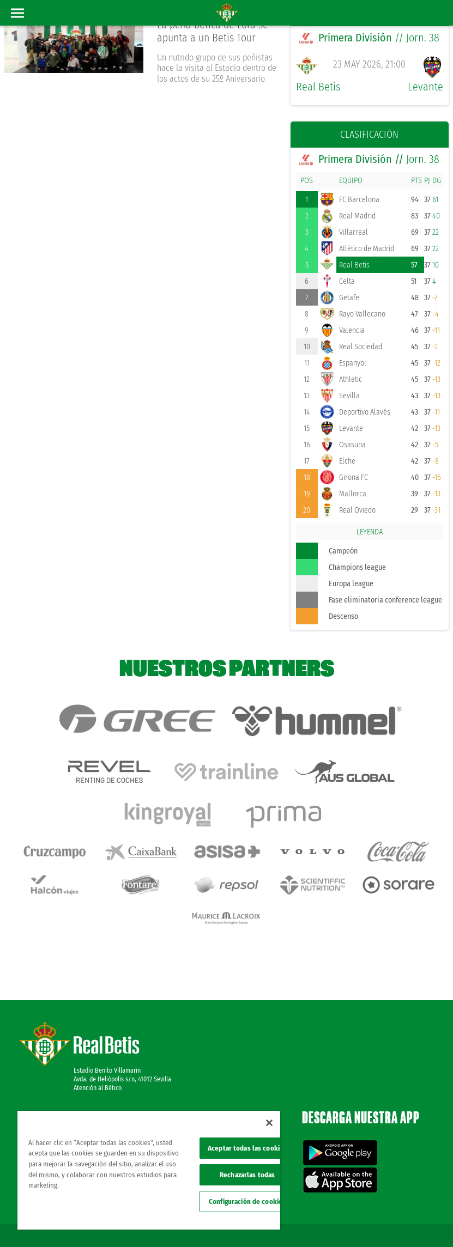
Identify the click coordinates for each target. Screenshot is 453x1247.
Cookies (418, 1204)
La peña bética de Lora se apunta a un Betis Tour (213, 32)
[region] (148, 1170)
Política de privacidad (372, 1204)
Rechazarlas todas (247, 1175)
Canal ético (413, 1221)
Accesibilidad (374, 1221)
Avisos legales (318, 1204)
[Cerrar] (269, 1123)
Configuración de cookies (247, 1201)
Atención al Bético (98, 1041)
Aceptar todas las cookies (247, 1148)
